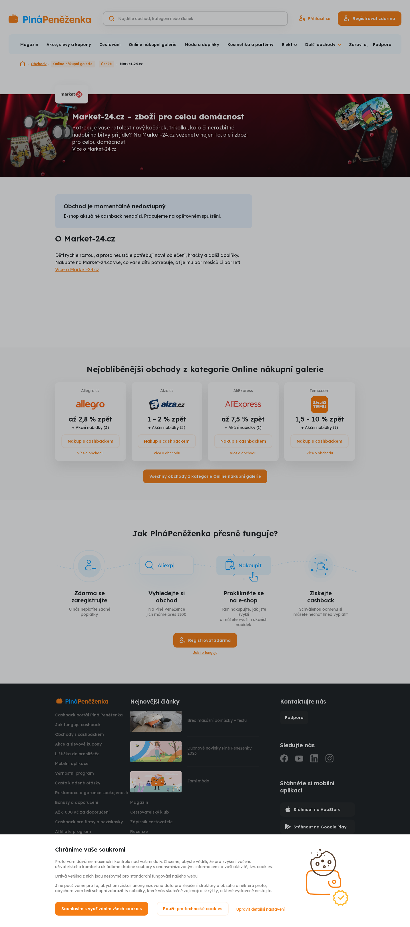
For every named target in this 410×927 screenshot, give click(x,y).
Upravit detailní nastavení (261, 908)
